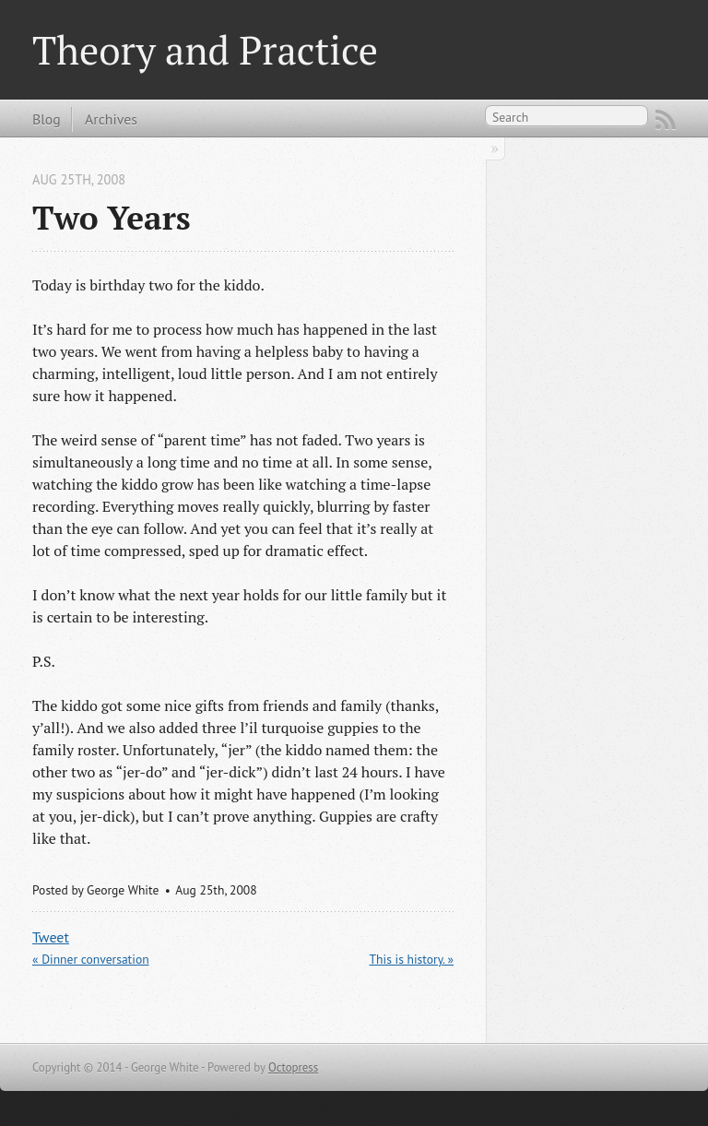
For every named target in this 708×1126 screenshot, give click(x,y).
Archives (111, 119)
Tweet (50, 937)
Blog (46, 119)
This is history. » (412, 959)
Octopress (293, 1067)
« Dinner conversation (90, 959)
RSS (665, 120)
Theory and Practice (205, 50)
